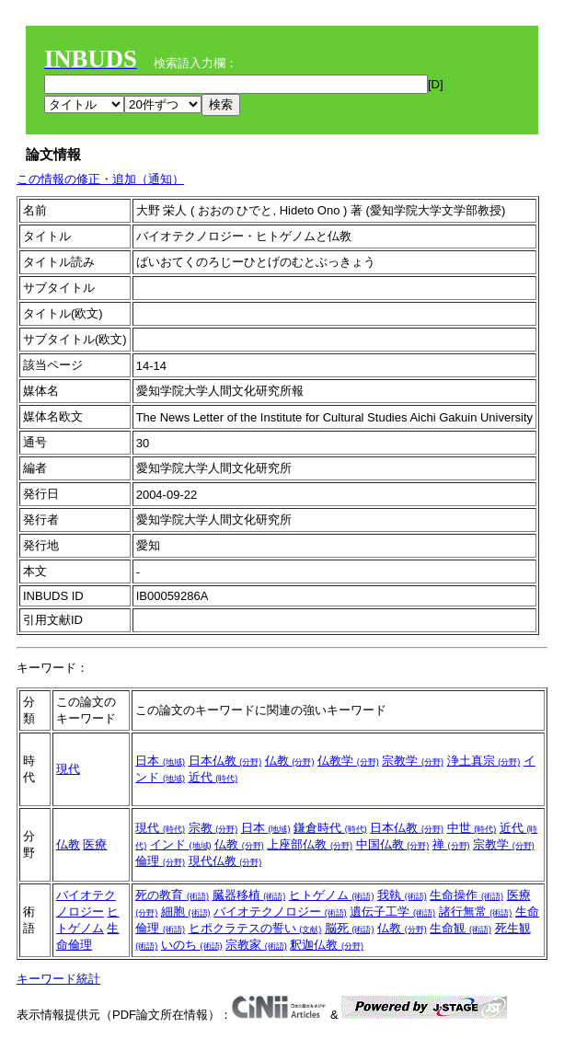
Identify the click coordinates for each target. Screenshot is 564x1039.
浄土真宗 (484, 761)
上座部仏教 (309, 844)
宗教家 (256, 945)
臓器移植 (249, 895)
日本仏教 (225, 761)
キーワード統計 (58, 979)
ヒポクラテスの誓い (255, 928)
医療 (95, 844)
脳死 (349, 928)
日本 (160, 761)
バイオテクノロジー (280, 911)
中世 (472, 828)
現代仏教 (225, 861)
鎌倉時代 (330, 828)
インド (181, 844)
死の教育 (172, 895)
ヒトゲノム (331, 895)
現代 (68, 769)
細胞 (186, 911)
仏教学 (348, 761)
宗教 (213, 828)
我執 (402, 895)
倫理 (160, 861)
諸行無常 (475, 911)
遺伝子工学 (392, 911)
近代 (213, 777)
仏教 (290, 761)
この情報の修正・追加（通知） (100, 179)
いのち (192, 945)
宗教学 (412, 761)
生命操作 (466, 895)
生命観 (460, 928)
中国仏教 (393, 844)
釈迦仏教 (326, 945)
